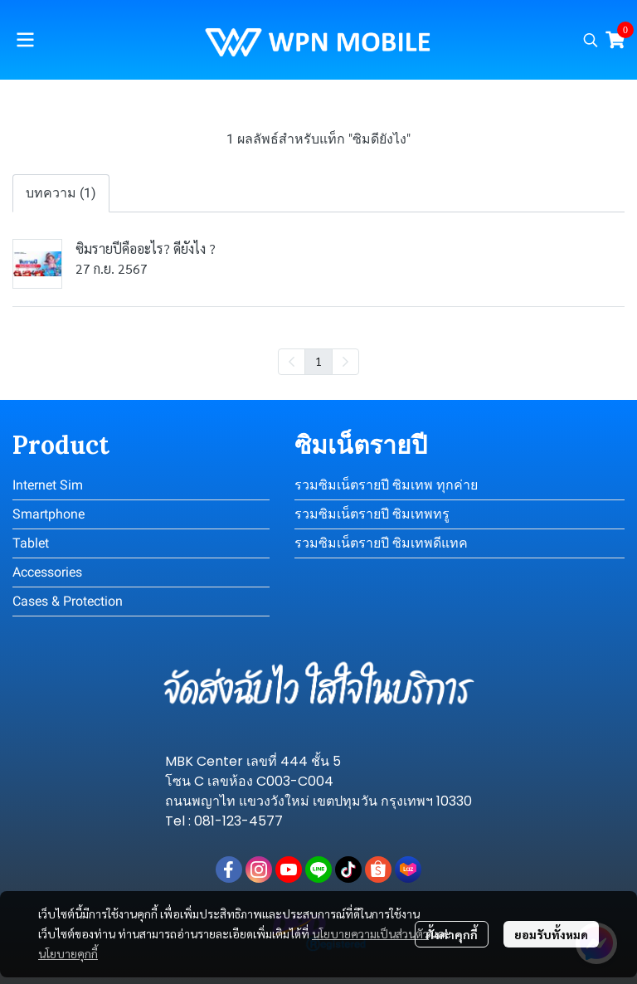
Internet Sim (47, 485)
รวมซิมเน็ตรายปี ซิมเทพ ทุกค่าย (386, 485)
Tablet (30, 543)
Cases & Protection (67, 601)
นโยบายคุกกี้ (68, 953)
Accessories (47, 572)
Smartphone (48, 514)
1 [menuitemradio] (318, 360)
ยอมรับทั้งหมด (551, 934)
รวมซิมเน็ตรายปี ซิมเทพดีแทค (381, 543)
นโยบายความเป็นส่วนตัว (370, 933)
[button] (590, 39)
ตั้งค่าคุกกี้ (451, 934)
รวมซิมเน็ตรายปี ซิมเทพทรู (372, 514)
